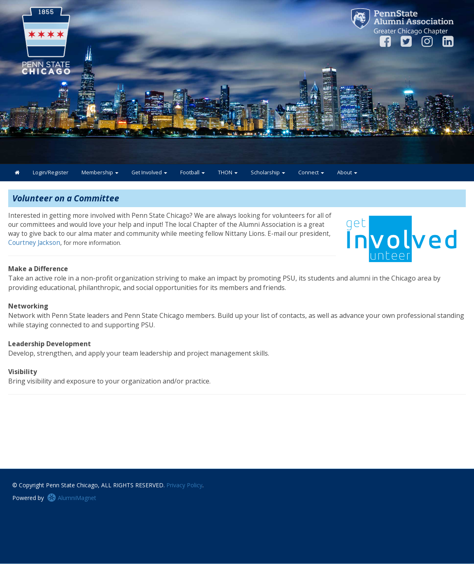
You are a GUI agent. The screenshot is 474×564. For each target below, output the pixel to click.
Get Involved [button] (149, 172)
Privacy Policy (184, 485)
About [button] (347, 172)
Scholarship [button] (268, 172)
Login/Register (50, 172)
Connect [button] (311, 172)
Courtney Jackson (34, 242)
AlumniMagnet (71, 498)
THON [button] (228, 172)
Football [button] (192, 172)
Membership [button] (100, 172)
